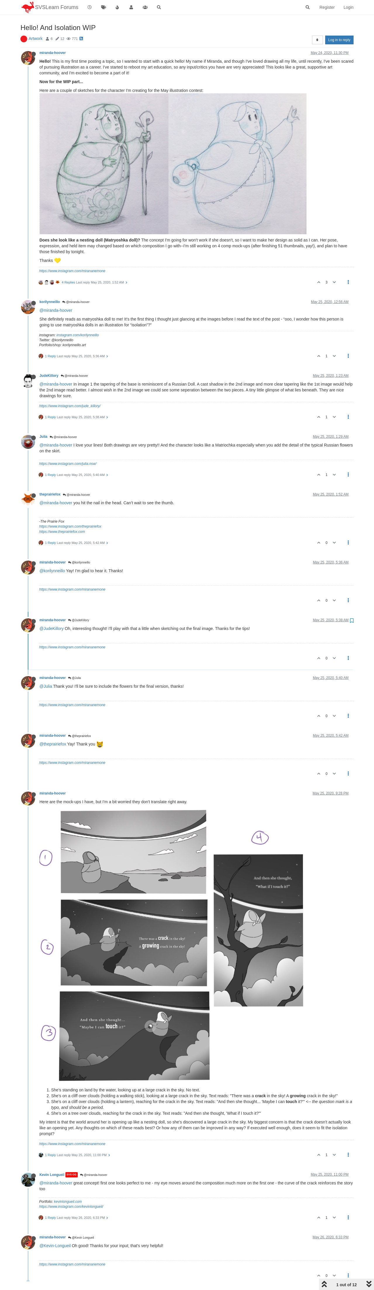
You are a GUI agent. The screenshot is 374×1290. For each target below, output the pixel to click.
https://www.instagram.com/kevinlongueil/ (71, 1207)
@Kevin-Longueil (55, 1245)
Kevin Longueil (51, 1175)
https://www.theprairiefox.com (62, 532)
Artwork (35, 38)
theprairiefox (49, 494)
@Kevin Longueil (81, 1237)
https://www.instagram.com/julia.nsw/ (67, 464)
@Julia (74, 678)
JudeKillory (48, 376)
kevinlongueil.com (68, 1202)
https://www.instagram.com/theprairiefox (70, 526)
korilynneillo (49, 302)
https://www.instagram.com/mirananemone (72, 271)
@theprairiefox (79, 736)
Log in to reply (339, 40)
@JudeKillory (78, 620)
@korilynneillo (79, 562)
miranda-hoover (52, 53)
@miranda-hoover (75, 302)
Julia (43, 437)
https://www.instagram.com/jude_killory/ (70, 406)
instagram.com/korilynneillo (77, 335)
